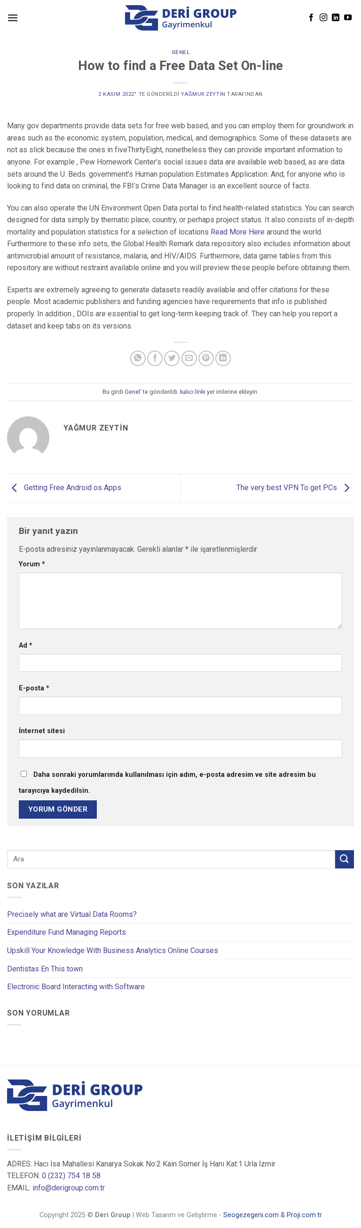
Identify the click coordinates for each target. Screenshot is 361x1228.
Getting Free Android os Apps (64, 487)
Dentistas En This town (45, 968)
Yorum (32, 564)
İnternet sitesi (42, 731)
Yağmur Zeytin (203, 94)
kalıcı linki (192, 391)
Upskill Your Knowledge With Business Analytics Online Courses (112, 950)
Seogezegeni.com (251, 1216)
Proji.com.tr (304, 1216)
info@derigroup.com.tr (68, 1187)
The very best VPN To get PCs (295, 487)
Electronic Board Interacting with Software (76, 986)
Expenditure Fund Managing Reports (66, 932)
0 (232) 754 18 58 (71, 1176)
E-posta (34, 688)
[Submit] (344, 859)
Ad (25, 645)
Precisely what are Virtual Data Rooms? (72, 914)
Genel (181, 52)
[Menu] (12, 17)
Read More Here (238, 231)
